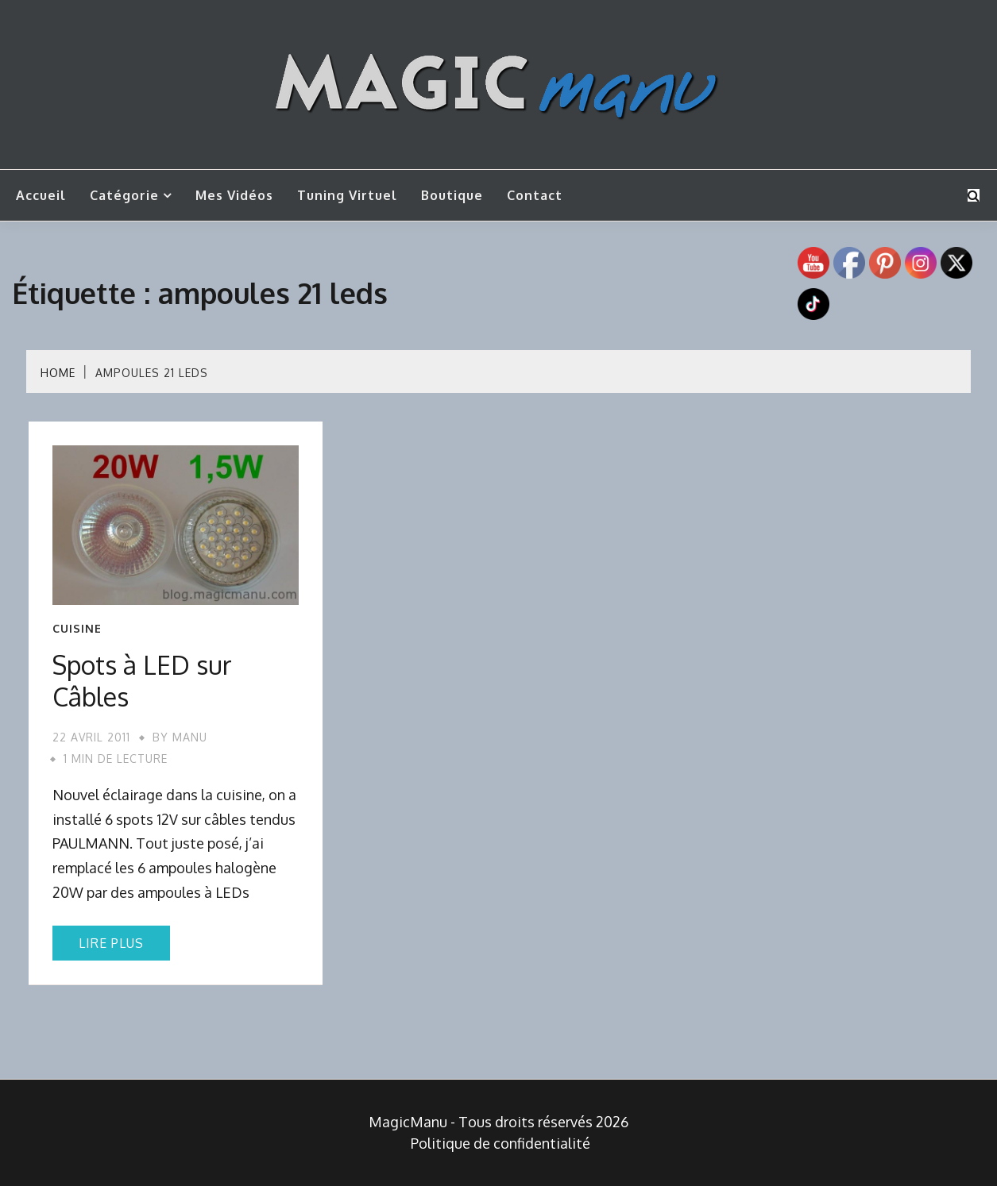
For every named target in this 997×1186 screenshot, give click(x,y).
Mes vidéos (234, 195)
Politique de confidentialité (500, 1143)
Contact (534, 195)
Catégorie (124, 195)
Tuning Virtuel (347, 195)
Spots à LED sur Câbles (142, 681)
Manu (189, 737)
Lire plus (111, 943)
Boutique (452, 195)
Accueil (41, 195)
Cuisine (77, 628)
